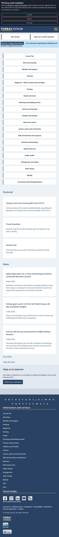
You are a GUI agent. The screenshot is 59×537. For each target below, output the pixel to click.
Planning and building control (13, 439)
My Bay (5, 480)
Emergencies (7, 472)
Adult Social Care (9, 465)
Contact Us (7, 507)
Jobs (4, 487)
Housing (6, 424)
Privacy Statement (9, 509)
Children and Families (11, 447)
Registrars (6, 428)
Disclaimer (47, 507)
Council (5, 450)
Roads (5, 436)
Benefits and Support (10, 421)
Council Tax (7, 413)
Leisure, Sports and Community (14, 454)
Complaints (28, 507)
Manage (31, 23)
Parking (6, 432)
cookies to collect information (17, 5)
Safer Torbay (7, 476)
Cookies (20, 509)
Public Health (8, 469)
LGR (4, 483)
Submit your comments (12, 382)
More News (7, 356)
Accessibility (37, 507)
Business (6, 461)
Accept (29, 15)
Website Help (17, 507)
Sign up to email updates (44, 37)
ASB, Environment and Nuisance (14, 458)
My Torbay (15, 37)
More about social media (12, 502)
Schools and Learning (10, 443)
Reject (29, 19)
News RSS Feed (9, 362)
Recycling (6, 417)
